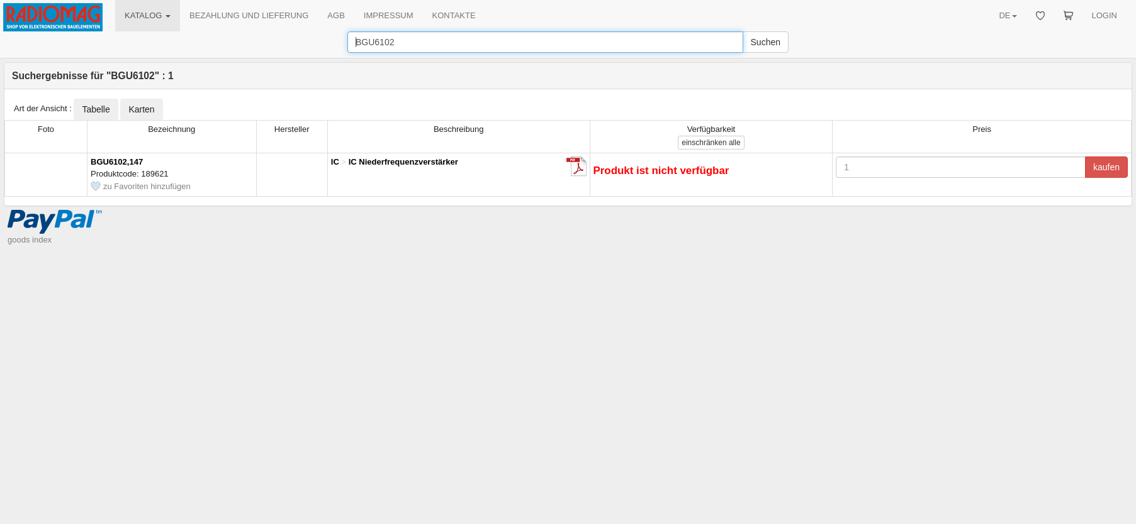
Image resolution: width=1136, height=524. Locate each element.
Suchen (765, 42)
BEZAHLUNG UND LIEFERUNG (248, 15)
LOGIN (1104, 15)
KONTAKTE (454, 15)
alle (711, 142)
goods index (30, 239)
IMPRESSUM (388, 15)
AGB (335, 15)
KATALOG (148, 15)
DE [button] (1007, 15)
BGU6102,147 (117, 161)
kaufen (1106, 167)
